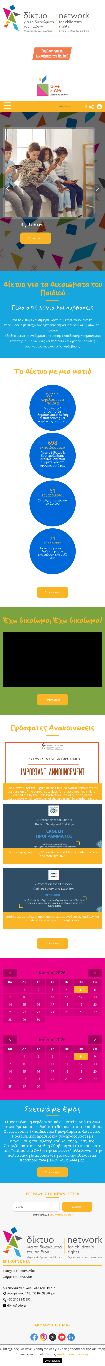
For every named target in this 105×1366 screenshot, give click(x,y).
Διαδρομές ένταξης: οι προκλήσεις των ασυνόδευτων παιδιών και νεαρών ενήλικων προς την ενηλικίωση (52, 918)
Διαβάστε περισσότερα (73, 1354)
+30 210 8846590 (17, 1299)
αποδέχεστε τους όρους (60, 1214)
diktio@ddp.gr (14, 1305)
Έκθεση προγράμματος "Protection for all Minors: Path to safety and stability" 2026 (52, 854)
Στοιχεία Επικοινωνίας (19, 1271)
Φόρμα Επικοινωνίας (17, 1277)
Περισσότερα (36, 238)
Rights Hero (31, 225)
